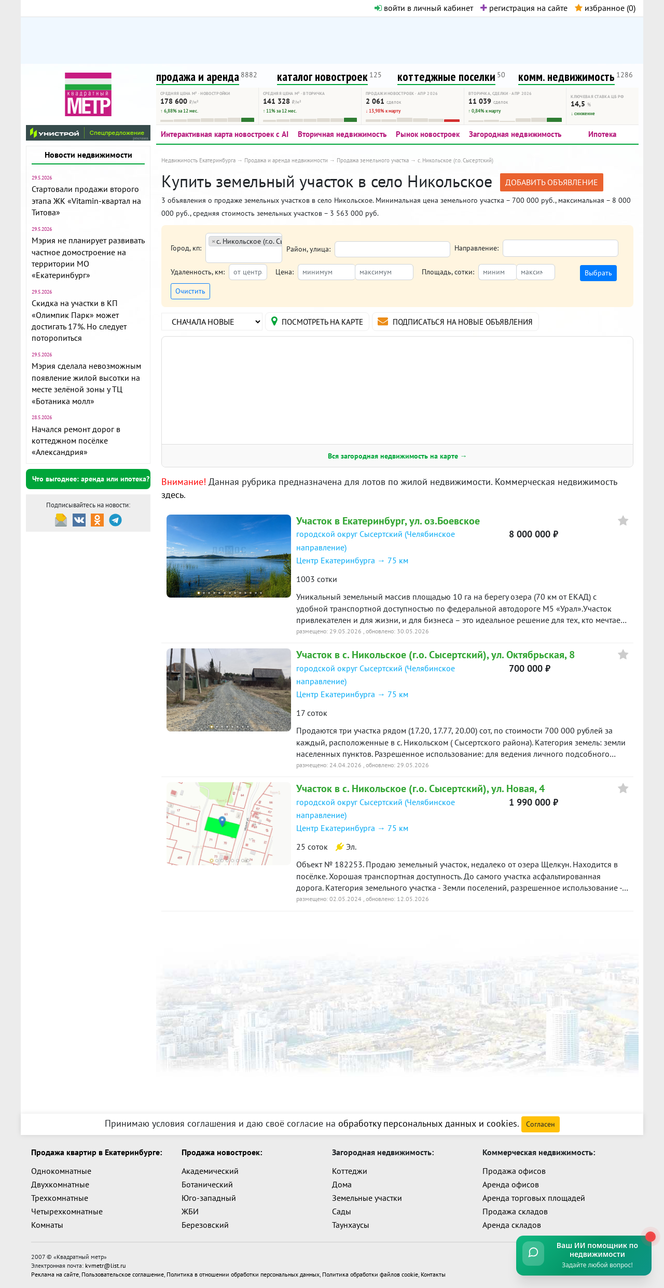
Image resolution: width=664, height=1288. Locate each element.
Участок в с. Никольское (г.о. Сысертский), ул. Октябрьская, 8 (435, 655)
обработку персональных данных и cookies (427, 1123)
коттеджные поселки (446, 76)
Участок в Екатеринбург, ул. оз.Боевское (388, 521)
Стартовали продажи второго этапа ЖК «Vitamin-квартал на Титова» (86, 200)
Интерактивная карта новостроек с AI (224, 134)
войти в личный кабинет (424, 8)
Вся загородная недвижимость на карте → (397, 456)
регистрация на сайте (524, 8)
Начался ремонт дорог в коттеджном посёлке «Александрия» (76, 441)
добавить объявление (551, 182)
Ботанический (207, 1184)
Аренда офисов (510, 1184)
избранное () (605, 8)
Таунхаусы (350, 1225)
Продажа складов (515, 1211)
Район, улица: (308, 249)
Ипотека (602, 134)
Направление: (476, 248)
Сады (341, 1211)
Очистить (190, 291)
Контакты (433, 1273)
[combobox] (243, 248)
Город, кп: (186, 248)
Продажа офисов (514, 1171)
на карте (322, 321)
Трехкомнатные (59, 1198)
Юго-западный (209, 1198)
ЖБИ (190, 1211)
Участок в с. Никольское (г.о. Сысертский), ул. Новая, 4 (420, 789)
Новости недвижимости (88, 154)
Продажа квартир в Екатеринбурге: (96, 1152)
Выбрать (598, 273)
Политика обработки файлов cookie (370, 1273)
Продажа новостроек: (222, 1152)
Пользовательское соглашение (122, 1273)
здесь (172, 495)
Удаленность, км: (198, 271)
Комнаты (47, 1225)
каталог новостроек (322, 76)
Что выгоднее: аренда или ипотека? (90, 478)
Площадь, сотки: (448, 271)
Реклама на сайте (55, 1273)
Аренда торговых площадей (533, 1198)
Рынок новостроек (428, 134)
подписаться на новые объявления (474, 321)
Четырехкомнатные (67, 1211)
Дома (342, 1184)
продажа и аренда (197, 76)
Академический (210, 1171)
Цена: (284, 271)
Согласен (540, 1124)
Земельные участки (367, 1198)
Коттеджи (349, 1171)
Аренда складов (511, 1225)
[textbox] (212, 255)
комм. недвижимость (566, 76)
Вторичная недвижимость (342, 134)
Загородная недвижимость (515, 134)
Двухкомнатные (60, 1184)
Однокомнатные (61, 1171)
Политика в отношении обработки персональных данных (243, 1273)
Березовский (205, 1225)
